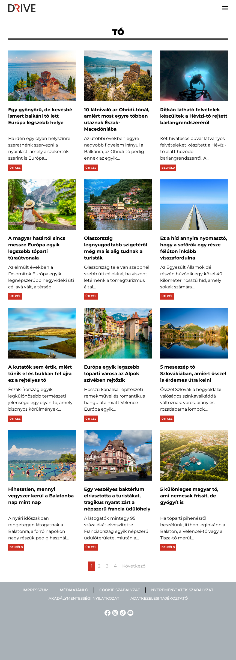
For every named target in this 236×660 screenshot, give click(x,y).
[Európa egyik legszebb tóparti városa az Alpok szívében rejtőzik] (118, 333)
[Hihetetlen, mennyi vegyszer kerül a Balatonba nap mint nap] (42, 455)
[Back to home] (21, 8)
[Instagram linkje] (114, 612)
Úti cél (15, 167)
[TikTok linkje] (122, 612)
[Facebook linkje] (106, 612)
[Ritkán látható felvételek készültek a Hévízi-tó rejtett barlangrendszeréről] (194, 75)
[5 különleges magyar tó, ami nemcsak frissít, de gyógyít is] (194, 455)
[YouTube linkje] (129, 612)
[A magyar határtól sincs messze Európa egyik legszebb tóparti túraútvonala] (42, 204)
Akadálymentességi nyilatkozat (84, 598)
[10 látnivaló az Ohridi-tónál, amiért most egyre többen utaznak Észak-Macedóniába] (118, 75)
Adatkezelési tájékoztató (159, 598)
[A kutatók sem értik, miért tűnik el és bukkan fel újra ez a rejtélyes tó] (42, 333)
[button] (225, 8)
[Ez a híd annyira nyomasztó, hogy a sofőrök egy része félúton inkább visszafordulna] (194, 204)
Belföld (168, 167)
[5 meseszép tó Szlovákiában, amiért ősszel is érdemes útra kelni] (194, 333)
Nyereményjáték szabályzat (182, 590)
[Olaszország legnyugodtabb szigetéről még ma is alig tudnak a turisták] (118, 204)
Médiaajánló (74, 590)
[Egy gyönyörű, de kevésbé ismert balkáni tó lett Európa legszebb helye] (42, 75)
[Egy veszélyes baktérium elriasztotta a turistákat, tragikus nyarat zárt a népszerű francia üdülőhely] (118, 455)
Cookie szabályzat (119, 590)
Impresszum (36, 590)
